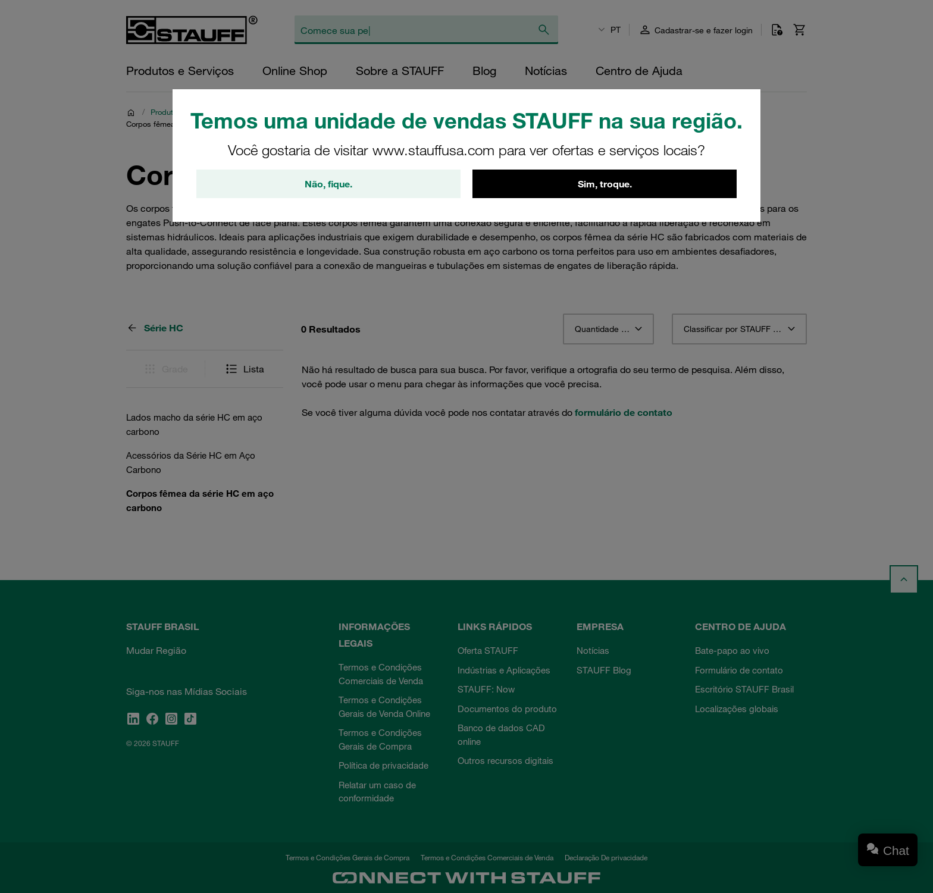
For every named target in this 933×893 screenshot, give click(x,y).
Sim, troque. (605, 184)
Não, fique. (328, 184)
